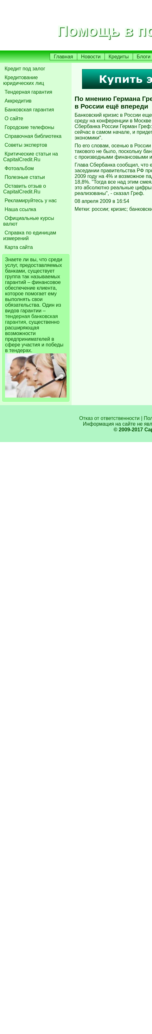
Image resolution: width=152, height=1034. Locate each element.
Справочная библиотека (32, 136)
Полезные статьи (24, 177)
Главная (63, 56)
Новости (91, 56)
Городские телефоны (28, 127)
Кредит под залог (24, 68)
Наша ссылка (19, 209)
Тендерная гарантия (27, 92)
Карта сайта (18, 247)
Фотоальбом (18, 168)
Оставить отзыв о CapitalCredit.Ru (24, 188)
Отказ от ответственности (109, 418)
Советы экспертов (25, 145)
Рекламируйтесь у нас (30, 200)
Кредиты (119, 56)
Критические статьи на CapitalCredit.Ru (30, 156)
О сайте (13, 118)
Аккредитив (17, 100)
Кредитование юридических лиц (23, 80)
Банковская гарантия (28, 109)
